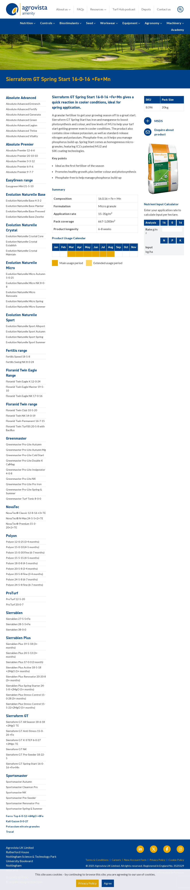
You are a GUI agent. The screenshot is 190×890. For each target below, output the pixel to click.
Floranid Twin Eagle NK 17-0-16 (24, 395)
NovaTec (12, 506)
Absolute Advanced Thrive (21, 130)
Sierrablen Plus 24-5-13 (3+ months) (21, 654)
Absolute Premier (20, 144)
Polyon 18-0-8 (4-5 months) (22, 563)
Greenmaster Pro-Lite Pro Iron (24, 484)
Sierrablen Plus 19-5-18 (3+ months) (21, 645)
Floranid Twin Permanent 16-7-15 (25, 421)
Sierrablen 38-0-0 (16, 629)
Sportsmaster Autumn (19, 781)
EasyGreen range (19, 180)
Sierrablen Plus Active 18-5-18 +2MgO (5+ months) (23, 669)
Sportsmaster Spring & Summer (24, 808)
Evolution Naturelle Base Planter (25, 205)
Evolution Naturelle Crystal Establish (21, 243)
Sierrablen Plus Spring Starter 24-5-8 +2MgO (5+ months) (25, 687)
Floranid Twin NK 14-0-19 (20, 415)
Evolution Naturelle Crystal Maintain (21, 252)
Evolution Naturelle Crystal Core (24, 236)
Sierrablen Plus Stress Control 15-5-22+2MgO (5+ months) (25, 705)
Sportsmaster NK (16, 792)
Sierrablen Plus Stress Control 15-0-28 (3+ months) (25, 696)
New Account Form (135, 860)
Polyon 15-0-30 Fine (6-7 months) (25, 552)
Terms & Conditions (97, 860)
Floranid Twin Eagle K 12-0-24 (23, 381)
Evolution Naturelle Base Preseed (25, 211)
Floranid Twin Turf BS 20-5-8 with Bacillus (25, 428)
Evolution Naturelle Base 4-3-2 (23, 200)
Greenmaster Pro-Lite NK (21, 478)
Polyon (11, 535)
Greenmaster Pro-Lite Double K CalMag (24, 462)
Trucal (10, 831)
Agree (108, 883)
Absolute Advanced (21, 97)
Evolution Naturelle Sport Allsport (25, 326)
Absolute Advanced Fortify (21, 109)
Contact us (164, 9)
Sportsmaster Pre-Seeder (21, 797)
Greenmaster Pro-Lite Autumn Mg (26, 449)
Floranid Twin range (21, 404)
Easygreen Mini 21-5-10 (19, 186)
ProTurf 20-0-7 (14, 604)
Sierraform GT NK (16, 749)
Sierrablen (14, 612)
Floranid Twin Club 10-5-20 (21, 410)
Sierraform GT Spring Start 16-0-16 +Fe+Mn (25, 765)
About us (63, 9)
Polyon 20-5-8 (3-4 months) (22, 568)
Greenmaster (16, 438)
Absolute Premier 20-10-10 (22, 155)
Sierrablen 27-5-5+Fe (18, 618)
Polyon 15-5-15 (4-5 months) (22, 557)
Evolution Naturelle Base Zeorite (25, 216)
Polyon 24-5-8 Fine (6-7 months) (24, 584)
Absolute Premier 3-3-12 (20, 161)
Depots (146, 9)
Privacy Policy (157, 860)
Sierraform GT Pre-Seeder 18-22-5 (25, 756)
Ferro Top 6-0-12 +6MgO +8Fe (24, 816)
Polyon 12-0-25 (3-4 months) (22, 541)
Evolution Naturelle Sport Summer (25, 342)
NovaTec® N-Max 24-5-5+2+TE (24, 518)
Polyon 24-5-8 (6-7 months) (22, 579)
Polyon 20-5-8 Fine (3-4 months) (24, 574)
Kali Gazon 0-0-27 (17, 821)
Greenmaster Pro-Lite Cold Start (25, 455)
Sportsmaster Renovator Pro (22, 803)
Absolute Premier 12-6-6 (20, 150)
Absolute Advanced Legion (21, 125)
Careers (116, 860)
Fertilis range (16, 350)
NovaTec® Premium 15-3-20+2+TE (21, 525)
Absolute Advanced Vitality (22, 136)
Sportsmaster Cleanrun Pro (22, 787)
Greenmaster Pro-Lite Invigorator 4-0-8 (25, 471)
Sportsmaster (16, 775)
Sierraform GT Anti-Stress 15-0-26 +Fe (24, 732)
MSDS (158, 121)
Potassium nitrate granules (23, 826)
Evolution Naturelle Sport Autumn (25, 331)
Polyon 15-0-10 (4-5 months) (22, 547)
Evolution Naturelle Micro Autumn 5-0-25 (25, 275)
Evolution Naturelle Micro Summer (25, 306)
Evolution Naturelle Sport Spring (24, 336)
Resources (98, 9)
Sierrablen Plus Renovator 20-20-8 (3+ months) (26, 678)
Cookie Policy (176, 860)
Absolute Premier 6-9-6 (19, 166)
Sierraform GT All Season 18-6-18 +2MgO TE (25, 723)
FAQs (80, 9)
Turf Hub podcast (123, 9)
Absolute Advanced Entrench (23, 103)
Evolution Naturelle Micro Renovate (20, 293)
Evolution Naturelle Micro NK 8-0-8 (25, 284)
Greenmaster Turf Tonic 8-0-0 (23, 498)
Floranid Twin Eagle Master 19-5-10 (25, 388)
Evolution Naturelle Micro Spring (24, 301)
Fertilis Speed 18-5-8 (18, 356)
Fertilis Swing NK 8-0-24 (20, 361)
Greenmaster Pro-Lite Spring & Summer (24, 491)
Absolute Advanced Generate (23, 114)
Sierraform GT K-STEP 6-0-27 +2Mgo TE (23, 741)
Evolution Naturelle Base (25, 194)
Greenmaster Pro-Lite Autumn (24, 444)
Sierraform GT (17, 715)
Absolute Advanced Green (21, 119)
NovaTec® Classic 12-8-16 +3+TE (26, 512)
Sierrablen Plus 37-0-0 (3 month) (24, 662)
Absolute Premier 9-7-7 (19, 171)
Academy (177, 29)
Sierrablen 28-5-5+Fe (18, 624)
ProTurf (12, 593)
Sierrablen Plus (18, 637)
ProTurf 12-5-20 (15, 599)
